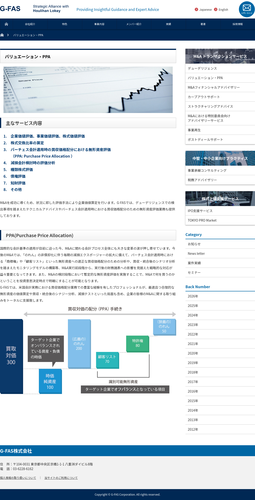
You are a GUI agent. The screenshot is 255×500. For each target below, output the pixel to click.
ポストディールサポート (205, 139)
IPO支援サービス (200, 210)
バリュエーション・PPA (205, 77)
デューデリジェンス (202, 68)
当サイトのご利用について (61, 478)
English (223, 9)
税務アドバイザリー (202, 179)
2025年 (193, 305)
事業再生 (194, 130)
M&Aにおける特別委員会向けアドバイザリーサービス (209, 118)
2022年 (193, 334)
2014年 (193, 410)
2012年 (193, 429)
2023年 (193, 324)
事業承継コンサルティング (207, 170)
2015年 (193, 400)
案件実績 (194, 263)
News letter (196, 253)
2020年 (193, 353)
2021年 (193, 343)
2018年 (193, 372)
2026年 (193, 296)
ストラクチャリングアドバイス (210, 106)
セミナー (194, 272)
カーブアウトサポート (204, 96)
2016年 (193, 391)
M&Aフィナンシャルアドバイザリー (214, 87)
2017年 (193, 381)
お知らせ (194, 244)
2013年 (193, 419)
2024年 (193, 315)
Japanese (205, 9)
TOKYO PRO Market (202, 220)
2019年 (193, 362)
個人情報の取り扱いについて (18, 478)
